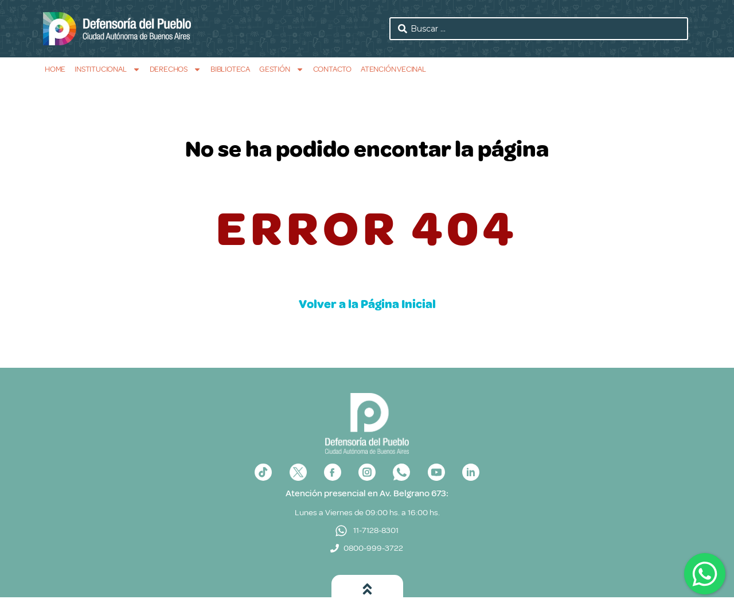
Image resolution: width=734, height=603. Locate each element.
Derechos (175, 69)
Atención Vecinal (393, 69)
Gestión (281, 69)
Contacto (332, 69)
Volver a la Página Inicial (367, 304)
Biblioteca (230, 69)
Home (55, 69)
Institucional (107, 69)
